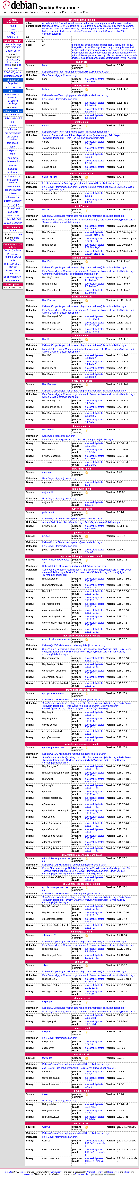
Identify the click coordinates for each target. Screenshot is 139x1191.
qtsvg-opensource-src (100, 52)
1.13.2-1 (89, 505)
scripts (8, 65)
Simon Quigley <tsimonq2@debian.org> (88, 708)
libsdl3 (82, 47)
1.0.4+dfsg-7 (91, 280)
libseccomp (106, 47)
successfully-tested (94, 79)
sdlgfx (85, 58)
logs (19, 65)
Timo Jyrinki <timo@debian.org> (82, 706)
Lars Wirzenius (57, 1172)
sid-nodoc (13, 129)
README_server (13, 72)
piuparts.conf (12, 59)
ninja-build (130, 47)
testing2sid (12, 143)
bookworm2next (13, 190)
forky (12, 146)
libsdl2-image (49, 300)
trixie (12, 154)
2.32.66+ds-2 (91, 228)
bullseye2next (13, 208)
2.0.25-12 (90, 994)
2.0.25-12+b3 (92, 981)
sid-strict (13, 125)
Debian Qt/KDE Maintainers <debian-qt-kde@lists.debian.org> (74, 566)
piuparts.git (28, 1174)
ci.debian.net (12, 280)
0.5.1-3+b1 (90, 81)
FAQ (12, 33)
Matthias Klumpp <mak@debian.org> (98, 187)
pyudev (89, 50)
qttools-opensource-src (124, 52)
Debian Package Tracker (12, 265)
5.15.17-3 (90, 715)
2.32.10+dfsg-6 (92, 247)
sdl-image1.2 (49, 935)
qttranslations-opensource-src (87, 55)
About (13, 26)
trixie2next (13, 169)
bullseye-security (12, 201)
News (13, 29)
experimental (12, 114)
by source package (13, 102)
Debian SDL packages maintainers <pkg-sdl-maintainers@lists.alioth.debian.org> (84, 216)
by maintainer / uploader (12, 95)
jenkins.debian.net (12, 277)
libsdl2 (111, 45)
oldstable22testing (12, 223)
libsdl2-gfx (120, 45)
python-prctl (78, 50)
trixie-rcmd (12, 158)
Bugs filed (13, 83)
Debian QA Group (13, 250)
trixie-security (13, 161)
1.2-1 (87, 485)
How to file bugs (13, 44)
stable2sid (13, 212)
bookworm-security (13, 181)
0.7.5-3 (88, 1074)
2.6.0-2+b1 (90, 446)
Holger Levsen (113, 1172)
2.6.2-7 (88, 1113)
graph (16, 107)
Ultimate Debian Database (13, 271)
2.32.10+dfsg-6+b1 (94, 235)
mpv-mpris (118, 47)
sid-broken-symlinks (13, 138)
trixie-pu (13, 165)
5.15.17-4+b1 (92, 769)
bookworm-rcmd (13, 176)
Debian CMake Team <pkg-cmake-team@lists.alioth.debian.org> (75, 131)
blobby (80, 45)
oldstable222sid (13, 219)
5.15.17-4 (90, 832)
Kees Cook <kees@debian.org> (58, 436)
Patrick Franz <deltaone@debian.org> (88, 873)
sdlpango (94, 58)
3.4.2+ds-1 (90, 403)
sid (16, 91)
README (13, 68)
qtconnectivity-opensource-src (108, 50)
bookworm (12, 172)
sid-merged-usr (13, 133)
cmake (88, 45)
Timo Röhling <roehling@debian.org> (85, 138)
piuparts (8, 1172)
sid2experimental (13, 118)
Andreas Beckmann (95, 1172)
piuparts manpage (12, 76)
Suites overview (13, 87)
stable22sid (13, 215)
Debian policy (13, 51)
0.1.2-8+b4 (90, 1018)
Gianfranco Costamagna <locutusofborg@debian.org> (70, 274)
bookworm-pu (13, 186)
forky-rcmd (12, 150)
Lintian (12, 260)
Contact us (12, 37)
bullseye (13, 193)
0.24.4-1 (89, 552)
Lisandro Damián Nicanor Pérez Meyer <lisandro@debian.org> (74, 135)
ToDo (13, 240)
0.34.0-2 (89, 1044)
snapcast (103, 58)
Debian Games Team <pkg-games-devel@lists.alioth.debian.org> (75, 71)
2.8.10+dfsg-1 (92, 319)
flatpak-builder (99, 45)
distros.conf (12, 62)
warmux (132, 58)
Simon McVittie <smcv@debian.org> (61, 222)
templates (16, 47)
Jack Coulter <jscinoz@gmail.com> (60, 1068)
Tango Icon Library (82, 1174)
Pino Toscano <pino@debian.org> (100, 569)
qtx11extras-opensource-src (118, 55)
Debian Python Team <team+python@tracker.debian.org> (72, 518)
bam (74, 45)
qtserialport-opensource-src (56, 639)
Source (13, 230)
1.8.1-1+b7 (90, 528)
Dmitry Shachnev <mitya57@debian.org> (87, 572)
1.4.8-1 (88, 196)
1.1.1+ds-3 (90, 105)
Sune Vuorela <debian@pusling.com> (61, 569)
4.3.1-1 (88, 144)
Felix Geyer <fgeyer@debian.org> (59, 75)
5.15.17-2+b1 (92, 581)
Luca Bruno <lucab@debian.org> (59, 439)
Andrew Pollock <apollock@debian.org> (63, 522)
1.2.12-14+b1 (92, 951)
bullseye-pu (13, 204)
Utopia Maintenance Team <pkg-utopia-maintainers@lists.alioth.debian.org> (81, 183)
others (126, 1172)
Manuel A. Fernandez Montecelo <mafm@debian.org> (70, 219)
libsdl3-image (93, 47)
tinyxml (123, 58)
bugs (19, 234)
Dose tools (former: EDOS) (13, 255)
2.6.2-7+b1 (90, 1107)
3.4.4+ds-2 (90, 358)
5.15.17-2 (90, 619)
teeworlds (114, 58)
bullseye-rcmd (13, 197)
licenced (22, 1172)
